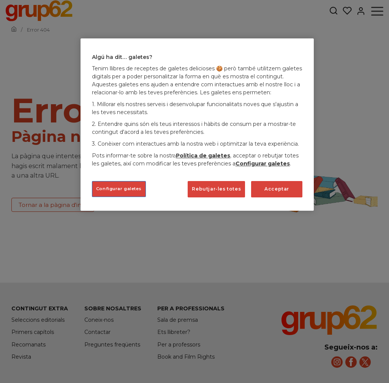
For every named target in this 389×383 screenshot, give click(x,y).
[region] (197, 124)
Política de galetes (203, 155)
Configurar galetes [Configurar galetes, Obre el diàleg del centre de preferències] (119, 188)
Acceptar (276, 189)
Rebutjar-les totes (216, 189)
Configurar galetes (263, 163)
